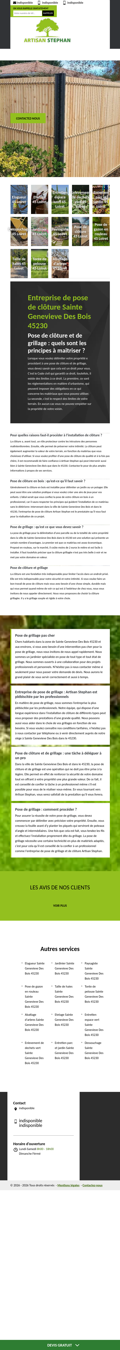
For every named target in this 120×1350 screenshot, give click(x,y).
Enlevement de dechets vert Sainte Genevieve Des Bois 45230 (34, 1053)
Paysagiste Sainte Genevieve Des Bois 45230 (94, 970)
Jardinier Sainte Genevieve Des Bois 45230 (64, 968)
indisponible (22, 2)
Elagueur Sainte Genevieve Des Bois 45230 (35, 968)
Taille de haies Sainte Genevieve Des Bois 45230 (64, 994)
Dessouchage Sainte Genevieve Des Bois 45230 (94, 1050)
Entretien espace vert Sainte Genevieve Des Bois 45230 (94, 1025)
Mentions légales (69, 1185)
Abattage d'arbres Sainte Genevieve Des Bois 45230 (34, 1022)
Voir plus (60, 905)
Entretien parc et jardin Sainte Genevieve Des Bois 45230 (64, 1050)
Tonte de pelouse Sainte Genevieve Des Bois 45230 (94, 994)
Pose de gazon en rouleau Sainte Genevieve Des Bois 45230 (34, 997)
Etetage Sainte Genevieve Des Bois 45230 (64, 1020)
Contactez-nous (28, 118)
